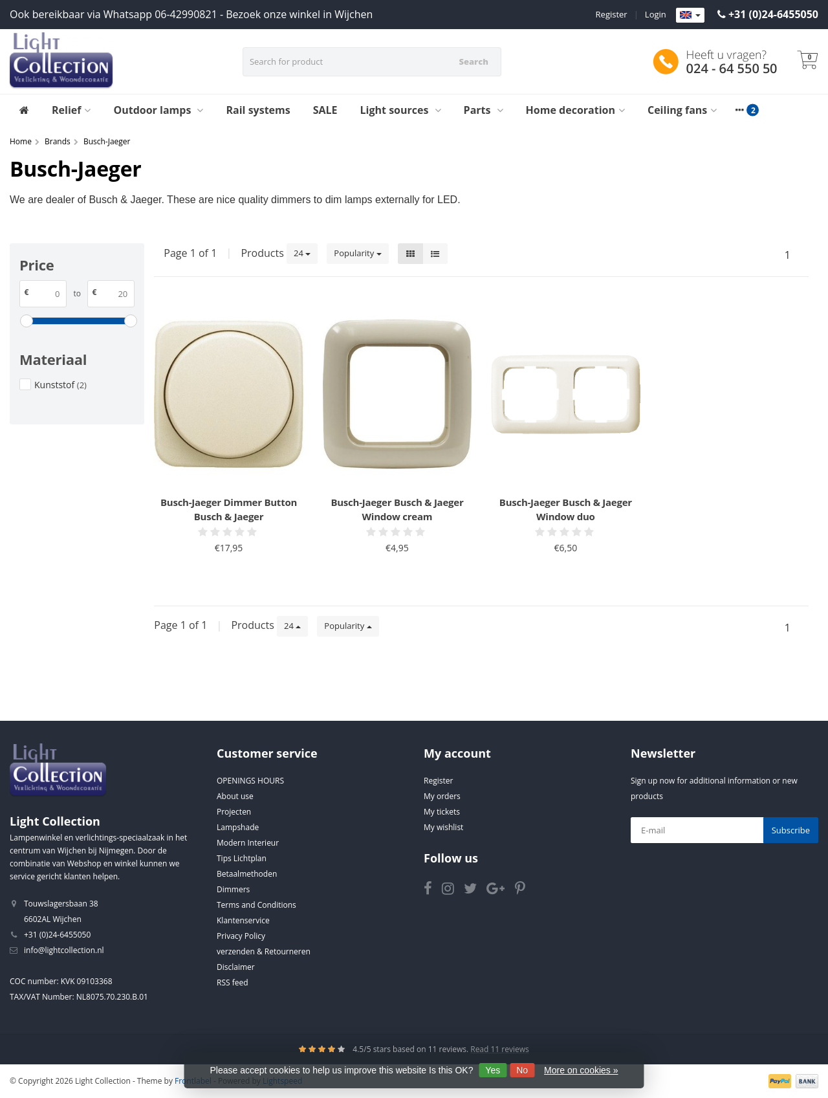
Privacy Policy (241, 935)
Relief (71, 110)
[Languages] (690, 15)
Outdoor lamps (158, 110)
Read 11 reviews (499, 1049)
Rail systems (258, 110)
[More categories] (739, 110)
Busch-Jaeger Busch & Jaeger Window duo (565, 509)
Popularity (357, 253)
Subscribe (791, 830)
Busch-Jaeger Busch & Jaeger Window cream (397, 509)
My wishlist (443, 827)
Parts (483, 110)
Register (611, 14)
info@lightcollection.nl (64, 950)
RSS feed (232, 982)
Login (655, 14)
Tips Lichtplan (242, 858)
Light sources (400, 110)
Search (473, 61)
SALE (325, 110)
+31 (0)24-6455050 (773, 14)
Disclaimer (236, 966)
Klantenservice (243, 920)
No (522, 1070)
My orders (442, 796)
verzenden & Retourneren (263, 951)
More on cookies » (581, 1070)
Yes (492, 1070)
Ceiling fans (682, 110)
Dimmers (233, 889)
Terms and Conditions (256, 904)
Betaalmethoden (247, 873)
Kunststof (60, 385)
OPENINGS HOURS (250, 780)
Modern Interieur (248, 842)
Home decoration (575, 110)
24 (302, 253)
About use (235, 796)
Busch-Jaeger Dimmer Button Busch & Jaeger (228, 509)
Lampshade (238, 827)
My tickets (442, 811)
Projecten (234, 811)
